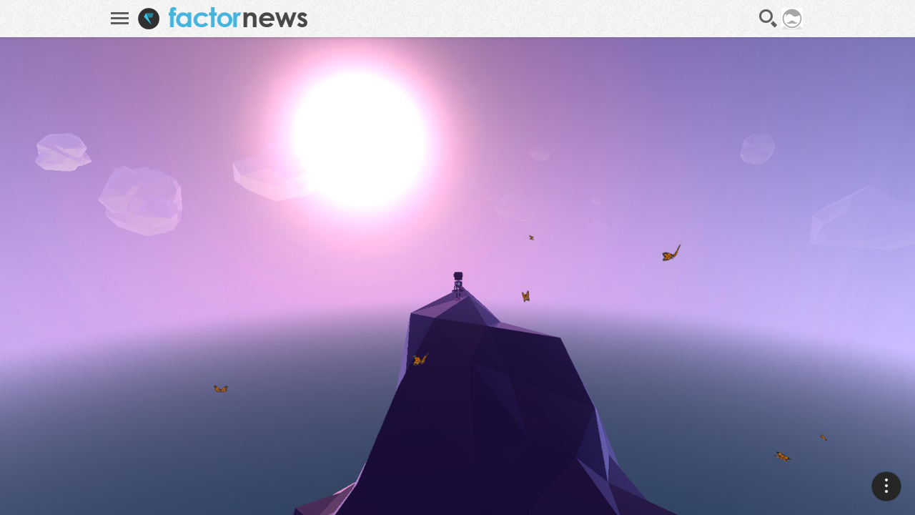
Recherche (768, 18)
